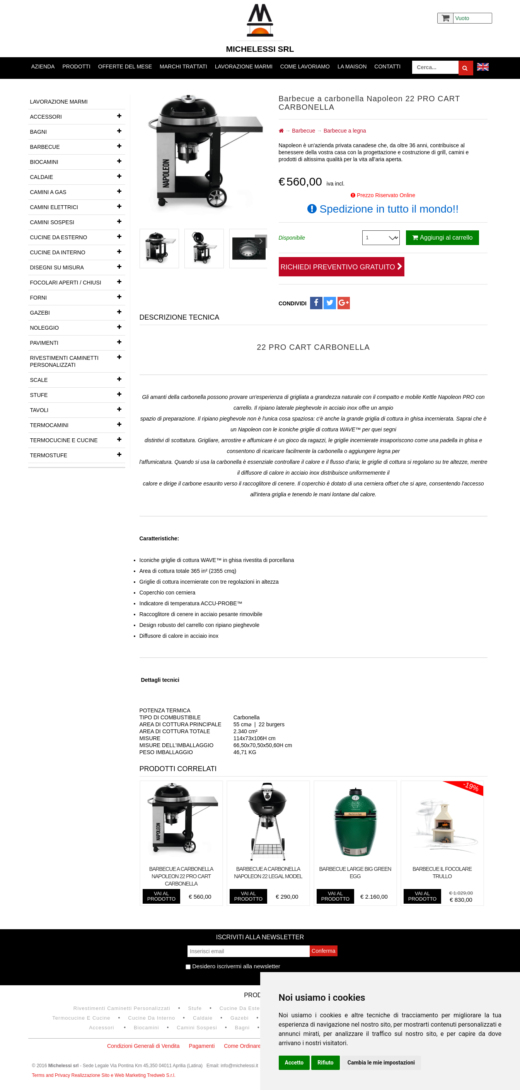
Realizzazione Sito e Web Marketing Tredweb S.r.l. (124, 1075)
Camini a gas (77, 191)
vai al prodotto (161, 896)
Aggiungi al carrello (442, 237)
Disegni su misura (77, 266)
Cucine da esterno (77, 236)
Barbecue (77, 146)
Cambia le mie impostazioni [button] (381, 1062)
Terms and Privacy (52, 1075)
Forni (77, 296)
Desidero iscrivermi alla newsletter (233, 966)
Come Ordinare (242, 1046)
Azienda (43, 66)
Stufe (77, 394)
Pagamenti (202, 1046)
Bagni (77, 131)
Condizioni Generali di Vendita (143, 1046)
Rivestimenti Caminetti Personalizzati (77, 359)
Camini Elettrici (77, 206)
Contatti (387, 66)
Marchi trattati (183, 66)
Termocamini (77, 424)
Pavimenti (77, 342)
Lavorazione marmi (244, 66)
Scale (77, 379)
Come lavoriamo (305, 66)
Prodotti (76, 66)
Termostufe (77, 454)
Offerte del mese (125, 66)
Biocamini (77, 161)
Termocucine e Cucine (77, 439)
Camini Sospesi (77, 221)
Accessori (77, 116)
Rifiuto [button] (325, 1062)
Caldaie (77, 176)
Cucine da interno (77, 251)
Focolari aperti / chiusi (77, 281)
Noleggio (77, 327)
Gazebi (77, 311)
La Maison (352, 66)
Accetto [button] (294, 1062)
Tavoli (77, 409)
